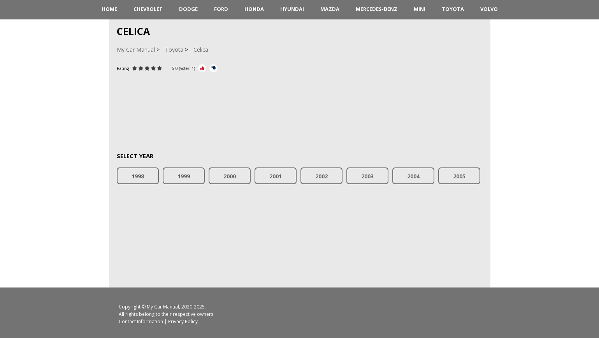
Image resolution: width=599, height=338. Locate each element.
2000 (229, 176)
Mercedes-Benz (376, 8)
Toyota (453, 8)
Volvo (489, 8)
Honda (254, 8)
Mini (419, 8)
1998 (138, 176)
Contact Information (141, 321)
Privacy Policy (183, 321)
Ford (221, 8)
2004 (413, 176)
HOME (109, 8)
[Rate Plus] (202, 68)
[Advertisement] (300, 108)
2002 (321, 176)
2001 (275, 176)
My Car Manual (163, 306)
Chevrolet (148, 8)
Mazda (329, 8)
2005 (459, 176)
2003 (367, 176)
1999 (183, 176)
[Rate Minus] (213, 68)
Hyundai (292, 8)
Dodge (188, 8)
